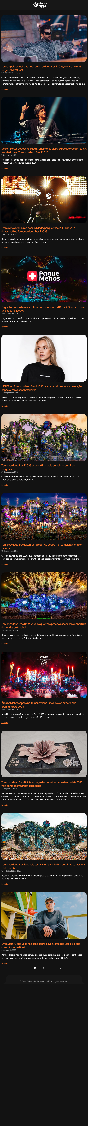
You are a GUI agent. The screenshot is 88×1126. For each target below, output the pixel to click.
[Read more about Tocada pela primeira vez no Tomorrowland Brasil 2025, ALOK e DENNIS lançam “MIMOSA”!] (4, 89)
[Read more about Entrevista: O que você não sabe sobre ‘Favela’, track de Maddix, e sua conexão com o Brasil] (4, 963)
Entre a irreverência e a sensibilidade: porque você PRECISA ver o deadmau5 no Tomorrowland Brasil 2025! (38, 229)
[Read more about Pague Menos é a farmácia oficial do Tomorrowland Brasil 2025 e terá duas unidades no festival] (4, 326)
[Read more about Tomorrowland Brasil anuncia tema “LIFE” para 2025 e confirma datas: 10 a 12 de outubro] (4, 884)
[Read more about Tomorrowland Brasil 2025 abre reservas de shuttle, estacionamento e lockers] (4, 564)
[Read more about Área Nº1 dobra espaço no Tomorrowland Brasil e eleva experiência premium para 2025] (4, 722)
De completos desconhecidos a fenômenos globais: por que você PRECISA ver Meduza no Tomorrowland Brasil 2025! (43, 150)
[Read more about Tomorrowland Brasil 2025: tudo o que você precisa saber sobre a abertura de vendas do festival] (4, 643)
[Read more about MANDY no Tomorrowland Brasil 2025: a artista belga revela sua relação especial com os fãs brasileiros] (4, 406)
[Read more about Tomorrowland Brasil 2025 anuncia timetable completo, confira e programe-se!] (4, 485)
